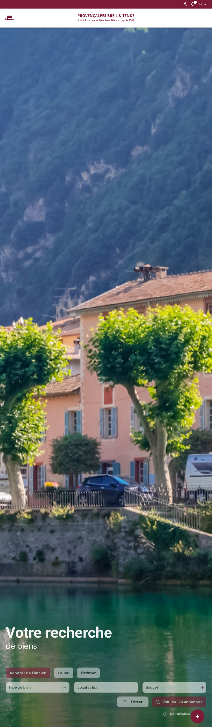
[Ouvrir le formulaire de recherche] (132, 711)
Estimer (88, 682)
